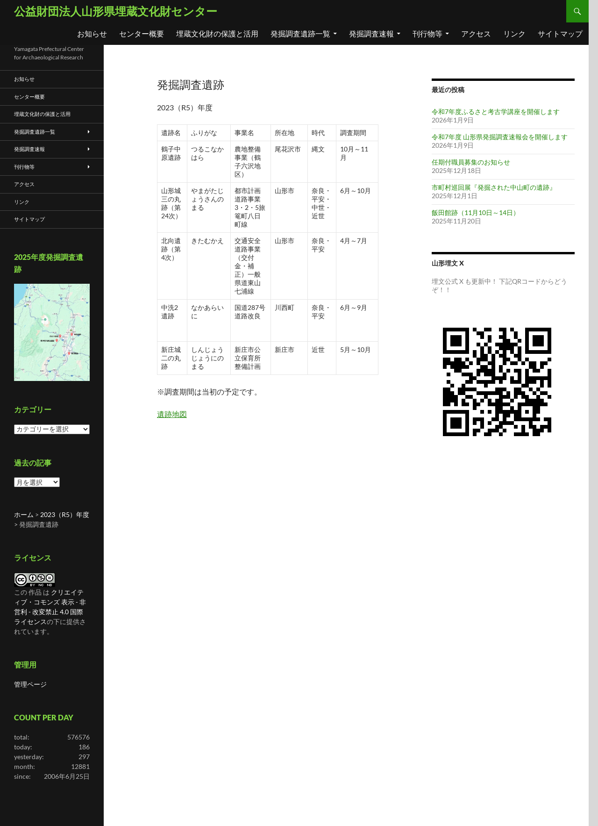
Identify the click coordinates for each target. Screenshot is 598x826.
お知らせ (92, 33)
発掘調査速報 (371, 33)
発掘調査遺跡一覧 (300, 33)
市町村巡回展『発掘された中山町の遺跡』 (494, 187)
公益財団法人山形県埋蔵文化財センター (115, 11)
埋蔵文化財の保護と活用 (217, 33)
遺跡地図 (172, 413)
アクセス (476, 33)
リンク (514, 33)
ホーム (24, 514)
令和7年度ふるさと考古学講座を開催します (496, 111)
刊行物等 (427, 33)
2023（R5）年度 (64, 514)
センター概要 (141, 33)
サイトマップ (560, 33)
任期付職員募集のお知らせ (471, 162)
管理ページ (30, 684)
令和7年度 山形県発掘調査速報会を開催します (500, 137)
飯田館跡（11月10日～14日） (476, 212)
